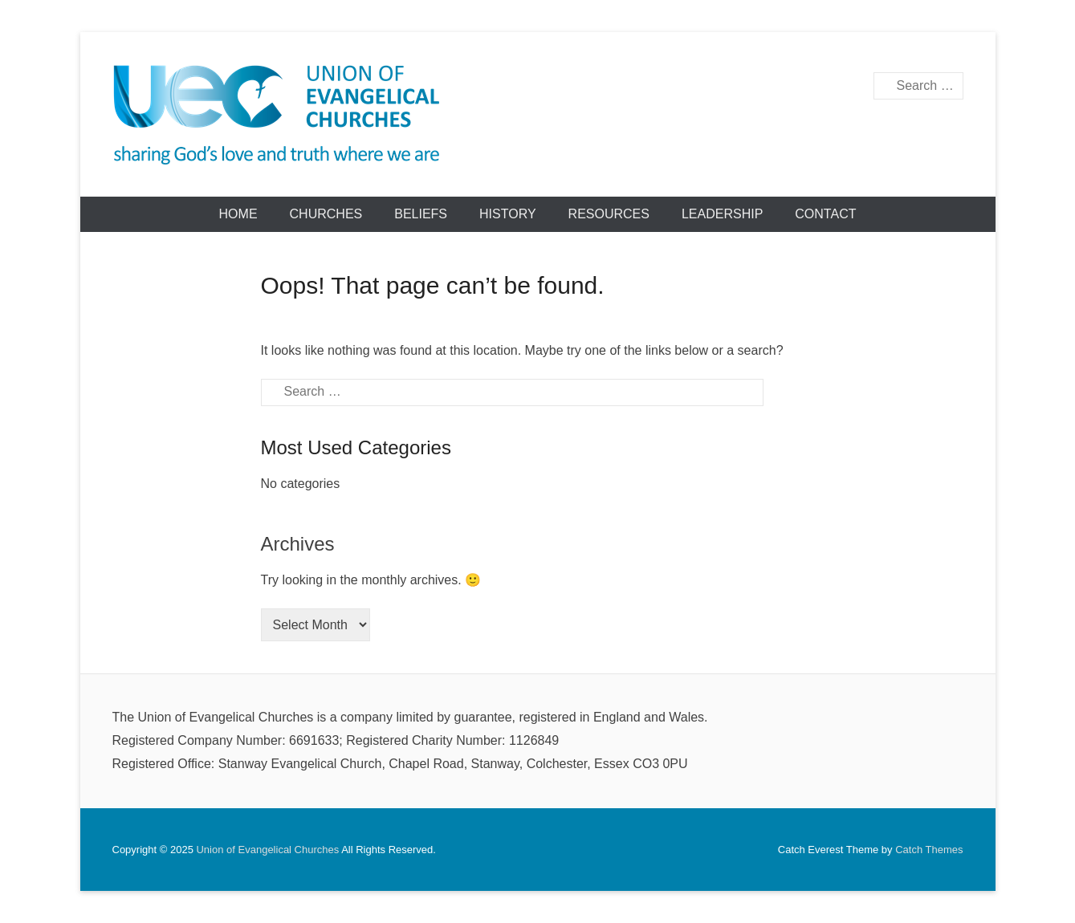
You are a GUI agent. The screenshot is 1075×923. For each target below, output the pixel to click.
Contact (825, 214)
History (507, 214)
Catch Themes (929, 850)
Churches (326, 214)
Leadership (722, 214)
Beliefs (420, 214)
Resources (608, 214)
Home (238, 214)
